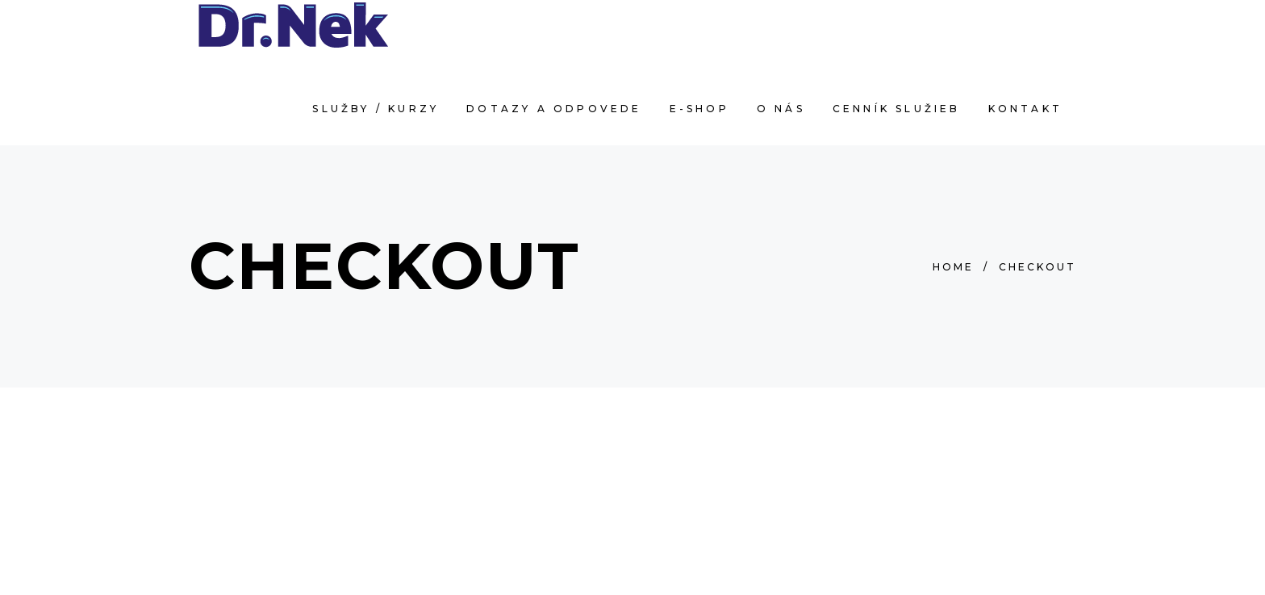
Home (953, 267)
